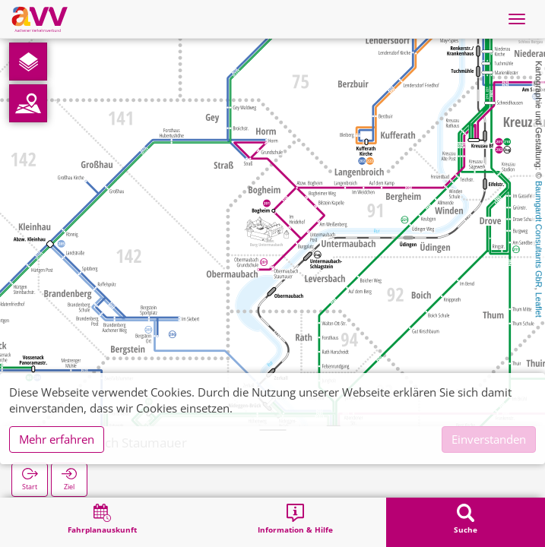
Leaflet (538, 305)
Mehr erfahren (56, 439)
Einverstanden (489, 439)
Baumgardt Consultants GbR (538, 234)
